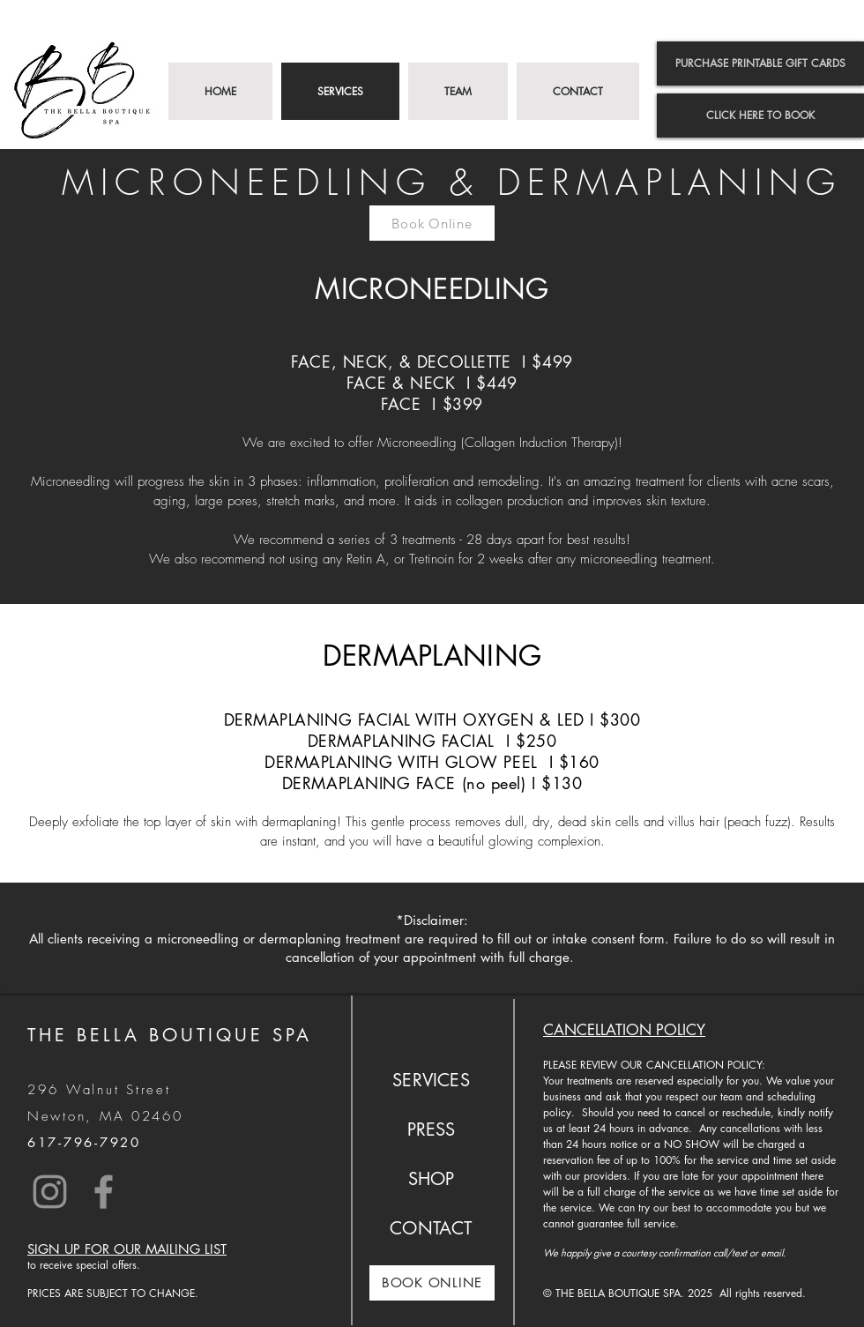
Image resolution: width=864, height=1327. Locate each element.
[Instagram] (49, 1191)
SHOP (431, 1178)
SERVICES (431, 1080)
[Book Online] (432, 223)
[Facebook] (103, 1191)
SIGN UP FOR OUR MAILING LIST (127, 1249)
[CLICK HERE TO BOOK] (760, 115)
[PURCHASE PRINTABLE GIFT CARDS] (760, 63)
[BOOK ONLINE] (432, 1283)
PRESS (431, 1129)
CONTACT (431, 1228)
